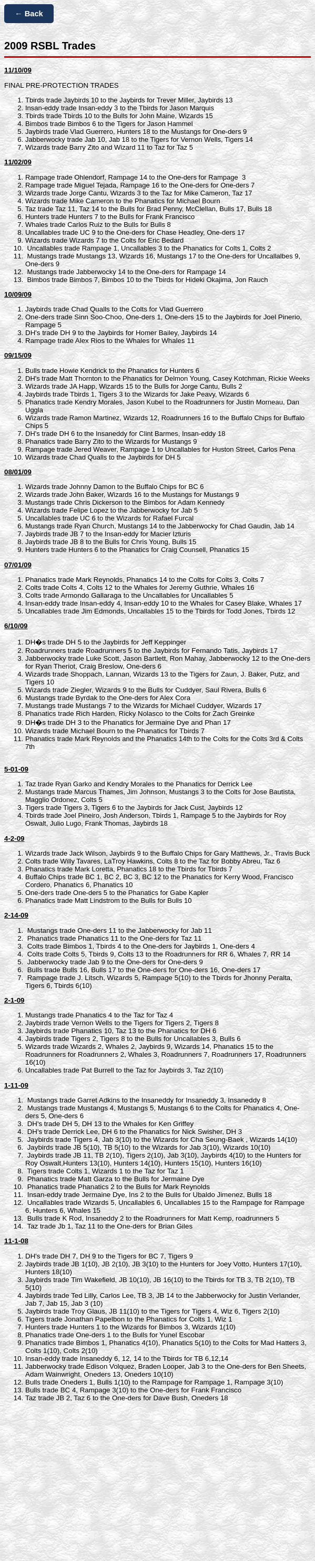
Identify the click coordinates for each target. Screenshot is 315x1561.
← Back (29, 13)
